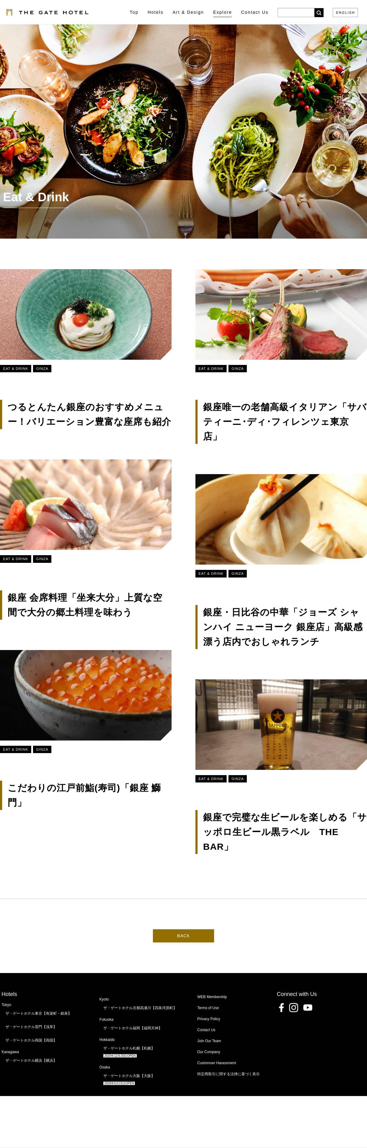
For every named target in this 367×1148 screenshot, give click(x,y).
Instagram (293, 1007)
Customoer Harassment (216, 1063)
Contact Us (206, 1030)
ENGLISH (345, 12)
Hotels (156, 12)
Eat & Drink (15, 368)
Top (134, 12)
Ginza (42, 368)
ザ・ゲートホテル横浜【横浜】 (31, 1060)
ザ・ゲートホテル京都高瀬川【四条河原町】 (140, 1008)
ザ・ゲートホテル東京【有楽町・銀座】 (39, 1013)
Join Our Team (209, 1041)
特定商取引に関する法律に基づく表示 (228, 1074)
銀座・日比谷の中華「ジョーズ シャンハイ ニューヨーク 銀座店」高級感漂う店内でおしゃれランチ (283, 627)
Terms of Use (208, 1008)
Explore (222, 12)
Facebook (281, 1007)
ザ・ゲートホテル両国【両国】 (31, 1040)
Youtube (307, 1007)
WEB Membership (212, 997)
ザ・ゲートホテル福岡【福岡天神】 (132, 1028)
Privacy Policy (208, 1019)
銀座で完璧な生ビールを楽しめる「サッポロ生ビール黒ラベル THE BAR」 (285, 832)
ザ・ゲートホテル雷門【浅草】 (31, 1027)
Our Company (208, 1052)
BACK (183, 935)
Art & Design (188, 12)
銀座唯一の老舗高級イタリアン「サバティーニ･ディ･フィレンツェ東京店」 (285, 421)
